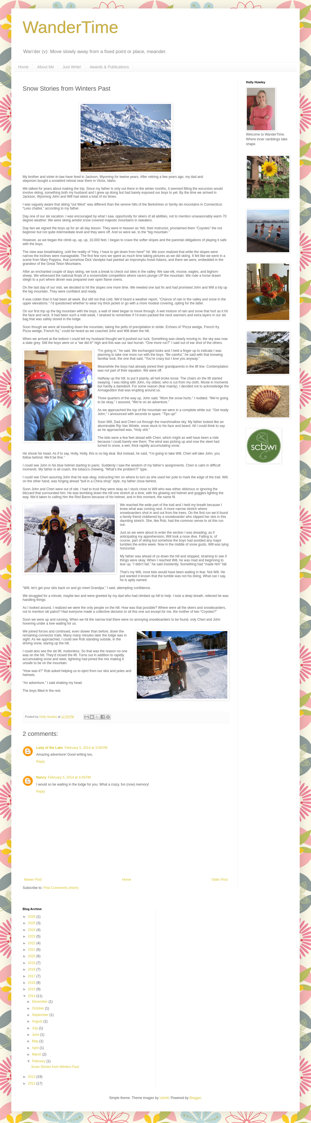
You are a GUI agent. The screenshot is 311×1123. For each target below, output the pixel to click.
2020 (32, 956)
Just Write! (71, 67)
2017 (32, 976)
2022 (32, 943)
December (40, 1002)
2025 (32, 923)
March (37, 1054)
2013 (32, 1077)
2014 (32, 996)
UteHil (164, 1098)
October (38, 1008)
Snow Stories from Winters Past (55, 1067)
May (35, 1041)
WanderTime (70, 27)
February (39, 1061)
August (38, 1021)
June (36, 1035)
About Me (45, 67)
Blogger (195, 1098)
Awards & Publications (109, 67)
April (36, 1048)
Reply (40, 762)
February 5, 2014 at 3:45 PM (69, 777)
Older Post (219, 880)
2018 (32, 969)
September (40, 1015)
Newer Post (33, 880)
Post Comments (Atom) (61, 888)
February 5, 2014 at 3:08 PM (86, 748)
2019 (32, 963)
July (35, 1028)
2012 (32, 1083)
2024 (32, 930)
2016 (32, 983)
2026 (32, 917)
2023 (32, 936)
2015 (32, 989)
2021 (32, 950)
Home (23, 67)
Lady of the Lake (49, 748)
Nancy (41, 777)
